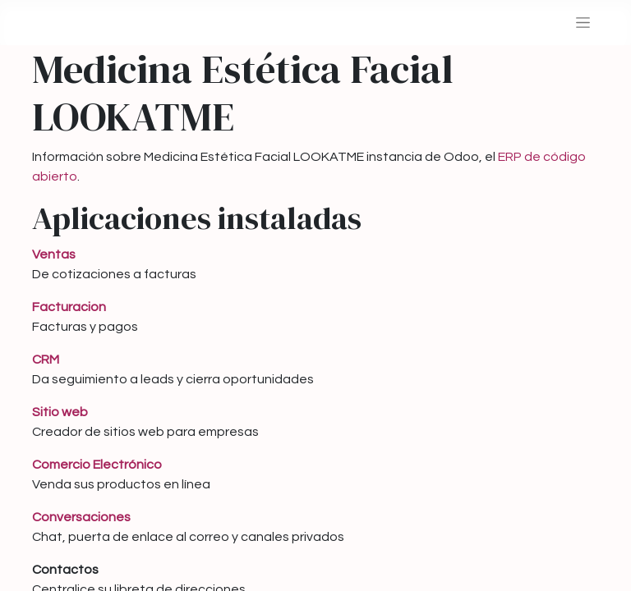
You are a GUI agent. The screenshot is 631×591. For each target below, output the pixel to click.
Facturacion (69, 307)
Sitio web (60, 412)
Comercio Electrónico (97, 464)
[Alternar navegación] (583, 23)
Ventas (54, 254)
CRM (45, 359)
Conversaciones (81, 517)
